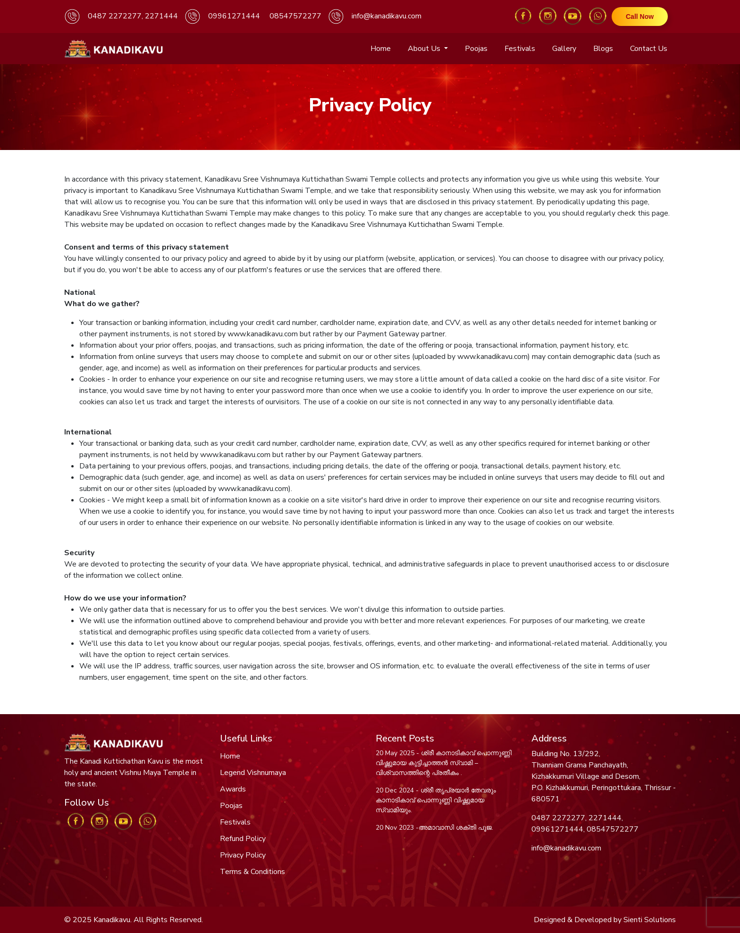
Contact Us (648, 48)
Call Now (640, 16)
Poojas (476, 48)
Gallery (564, 48)
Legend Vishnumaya (253, 772)
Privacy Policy (243, 855)
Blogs (603, 48)
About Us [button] (425, 48)
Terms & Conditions (252, 871)
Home (380, 48)
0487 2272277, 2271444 (133, 16)
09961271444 (234, 16)
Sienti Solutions (649, 920)
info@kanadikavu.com (386, 16)
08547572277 (295, 16)
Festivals (520, 48)
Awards (233, 789)
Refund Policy (243, 838)
